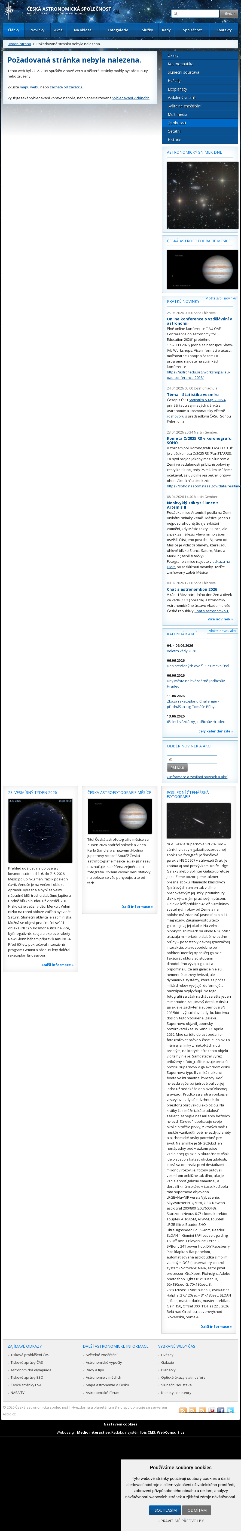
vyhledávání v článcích (131, 97)
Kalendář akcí (182, 633)
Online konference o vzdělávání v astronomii (199, 321)
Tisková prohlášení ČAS (30, 1354)
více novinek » (220, 619)
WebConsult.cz (171, 1432)
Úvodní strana (19, 43)
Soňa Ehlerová (205, 313)
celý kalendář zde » (216, 731)
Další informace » (58, 964)
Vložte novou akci (222, 631)
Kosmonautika (180, 63)
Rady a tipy (95, 1370)
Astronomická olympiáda (31, 1370)
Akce (58, 29)
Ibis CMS (147, 1432)
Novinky (37, 29)
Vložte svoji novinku (221, 298)
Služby (147, 29)
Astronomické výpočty (104, 1362)
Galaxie (167, 1362)
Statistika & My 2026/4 (207, 399)
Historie (174, 139)
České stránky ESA (26, 1384)
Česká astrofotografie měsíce (199, 240)
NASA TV (18, 1392)
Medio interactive (93, 1432)
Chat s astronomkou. (211, 610)
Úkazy (173, 55)
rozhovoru (175, 416)
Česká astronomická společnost (41, 1407)
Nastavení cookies (120, 1424)
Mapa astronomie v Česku (107, 1384)
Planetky (168, 1370)
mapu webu (29, 87)
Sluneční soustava (183, 72)
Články (13, 29)
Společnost (192, 29)
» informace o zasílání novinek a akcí (197, 776)
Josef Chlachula (205, 388)
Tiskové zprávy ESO (27, 1377)
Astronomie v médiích (103, 1377)
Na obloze (82, 29)
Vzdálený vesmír (182, 97)
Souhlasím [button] (166, 1510)
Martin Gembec (206, 432)
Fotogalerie (118, 29)
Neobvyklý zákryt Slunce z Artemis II (192, 505)
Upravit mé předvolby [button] (181, 1520)
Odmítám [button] (197, 1510)
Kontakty (224, 29)
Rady (166, 29)
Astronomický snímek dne (194, 152)
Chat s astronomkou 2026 (192, 589)
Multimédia (177, 114)
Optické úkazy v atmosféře (183, 1377)
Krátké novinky (183, 301)
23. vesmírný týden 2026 (32, 792)
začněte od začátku (66, 87)
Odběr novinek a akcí (189, 746)
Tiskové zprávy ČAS (27, 1362)
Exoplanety (177, 89)
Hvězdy (174, 80)
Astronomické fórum (102, 1392)
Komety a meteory (176, 1392)
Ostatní (174, 131)
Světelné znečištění (184, 106)
